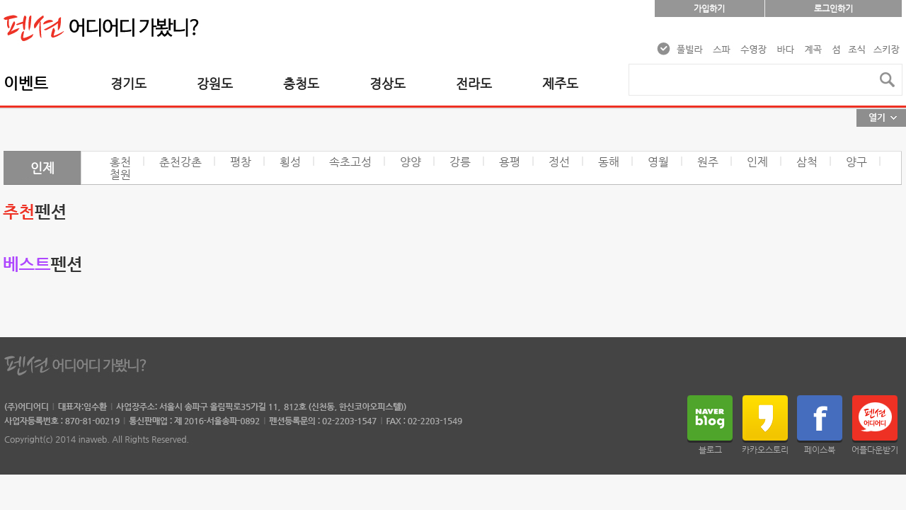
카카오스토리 (765, 450)
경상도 (387, 83)
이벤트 (26, 83)
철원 (120, 174)
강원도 (215, 83)
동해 (608, 162)
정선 (559, 162)
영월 (658, 162)
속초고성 (350, 162)
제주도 (560, 83)
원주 (707, 162)
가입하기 (709, 8)
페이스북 (819, 450)
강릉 (460, 162)
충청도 (301, 83)
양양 (410, 162)
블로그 (710, 450)
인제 (757, 162)
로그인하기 (833, 8)
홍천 (120, 162)
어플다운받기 (874, 450)
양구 (856, 162)
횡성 (290, 162)
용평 (509, 162)
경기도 (128, 83)
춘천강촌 (180, 162)
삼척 (807, 162)
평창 (240, 162)
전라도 (474, 83)
